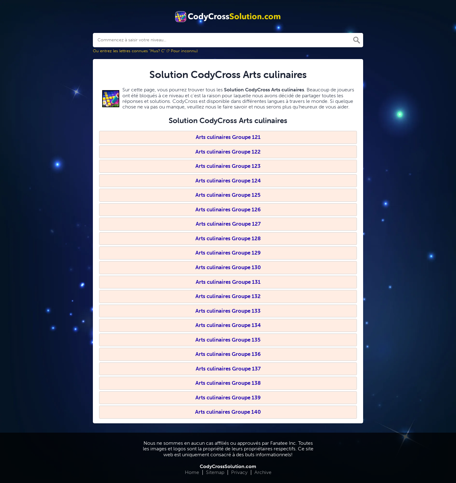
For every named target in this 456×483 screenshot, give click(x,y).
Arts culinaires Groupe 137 (228, 369)
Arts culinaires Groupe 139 (228, 397)
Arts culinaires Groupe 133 (228, 311)
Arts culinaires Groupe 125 (228, 195)
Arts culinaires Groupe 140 (228, 412)
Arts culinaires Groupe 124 (228, 180)
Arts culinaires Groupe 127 (228, 224)
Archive (262, 472)
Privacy (239, 472)
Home (192, 472)
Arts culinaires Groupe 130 (228, 267)
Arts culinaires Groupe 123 (228, 166)
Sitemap (215, 472)
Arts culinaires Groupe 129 (228, 253)
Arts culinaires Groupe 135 (228, 340)
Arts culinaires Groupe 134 (228, 325)
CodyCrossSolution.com (228, 466)
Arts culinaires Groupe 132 (228, 296)
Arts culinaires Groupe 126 (228, 209)
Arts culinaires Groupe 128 (228, 238)
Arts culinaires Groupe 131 (228, 282)
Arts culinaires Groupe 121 (228, 137)
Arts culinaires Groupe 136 (228, 354)
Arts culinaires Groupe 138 (228, 383)
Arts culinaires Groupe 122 (228, 152)
